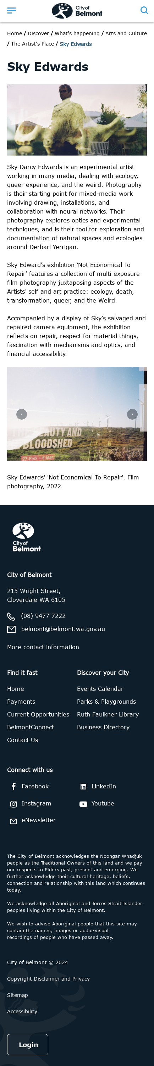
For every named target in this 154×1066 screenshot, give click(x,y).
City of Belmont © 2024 (37, 962)
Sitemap (17, 995)
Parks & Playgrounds (106, 701)
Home (14, 33)
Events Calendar (100, 689)
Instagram (29, 804)
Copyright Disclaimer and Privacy (48, 979)
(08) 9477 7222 (43, 616)
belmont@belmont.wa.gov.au (63, 629)
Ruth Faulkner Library (108, 714)
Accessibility (22, 1011)
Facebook (28, 787)
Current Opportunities (38, 714)
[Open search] (144, 10)
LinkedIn (96, 786)
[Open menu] (11, 10)
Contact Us (22, 740)
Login (28, 1045)
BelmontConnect (30, 727)
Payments (21, 701)
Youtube (95, 804)
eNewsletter (31, 820)
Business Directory (103, 727)
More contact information (43, 647)
